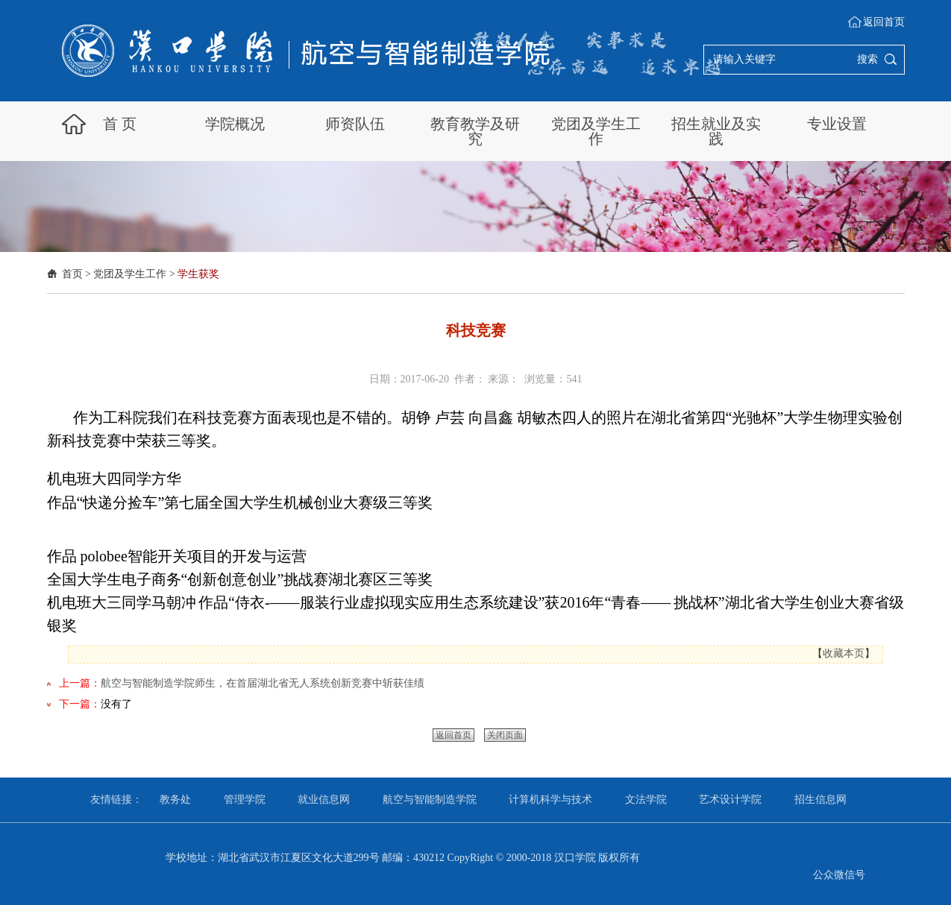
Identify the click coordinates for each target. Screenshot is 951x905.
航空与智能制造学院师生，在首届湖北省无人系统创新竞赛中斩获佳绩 (262, 683)
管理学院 (245, 799)
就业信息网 (324, 799)
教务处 (175, 799)
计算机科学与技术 (550, 799)
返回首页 (884, 22)
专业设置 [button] (837, 124)
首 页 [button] (119, 124)
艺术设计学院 (730, 799)
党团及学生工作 (129, 274)
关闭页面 (505, 735)
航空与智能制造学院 (430, 799)
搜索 (867, 59)
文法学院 (646, 799)
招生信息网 (820, 799)
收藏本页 (843, 653)
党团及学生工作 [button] (596, 131)
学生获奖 (198, 274)
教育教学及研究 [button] (475, 131)
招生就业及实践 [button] (716, 131)
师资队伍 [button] (355, 124)
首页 (72, 274)
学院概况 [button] (235, 124)
